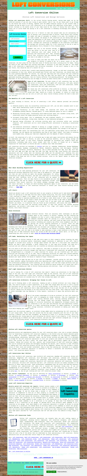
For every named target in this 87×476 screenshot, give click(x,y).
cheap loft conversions (46, 426)
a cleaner (73, 373)
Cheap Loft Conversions (50, 445)
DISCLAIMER (75, 8)
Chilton (39, 146)
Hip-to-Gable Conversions (60, 447)
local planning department (19, 73)
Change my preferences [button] (62, 471)
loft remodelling (72, 423)
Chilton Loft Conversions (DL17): (19, 20)
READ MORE (19, 187)
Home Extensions (14, 445)
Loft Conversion (39, 440)
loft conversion (36, 25)
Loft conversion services (52, 362)
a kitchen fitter (38, 380)
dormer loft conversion (70, 421)
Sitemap (10, 462)
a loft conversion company (52, 407)
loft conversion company (22, 75)
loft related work (64, 431)
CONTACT (69, 8)
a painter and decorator (34, 377)
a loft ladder (31, 196)
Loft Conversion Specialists (69, 445)
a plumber (55, 378)
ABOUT (65, 8)
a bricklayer (61, 375)
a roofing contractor (22, 375)
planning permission (46, 70)
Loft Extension (25, 445)
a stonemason (56, 380)
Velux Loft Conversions (67, 442)
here (15, 371)
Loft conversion (14, 146)
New (23, 462)
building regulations (44, 184)
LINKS (60, 8)
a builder (39, 378)
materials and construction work (38, 53)
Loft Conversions (18, 437)
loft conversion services (50, 434)
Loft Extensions (62, 440)
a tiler (24, 378)
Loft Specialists (43, 439)
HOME (57, 8)
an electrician (55, 377)
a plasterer (43, 375)
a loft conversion (18, 66)
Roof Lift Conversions (31, 437)
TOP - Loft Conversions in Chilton (19, 451)
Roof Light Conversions (24, 440)
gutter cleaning (19, 380)
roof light (28, 273)
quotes (34, 332)
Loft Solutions (50, 440)
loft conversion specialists (34, 418)
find (13, 356)
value (52, 59)
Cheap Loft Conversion (58, 439)
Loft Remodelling (14, 439)
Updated (27, 462)
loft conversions (43, 89)
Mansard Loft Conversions (51, 442)
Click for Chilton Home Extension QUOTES (47, 233)
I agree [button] (48, 471)
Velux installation (55, 373)
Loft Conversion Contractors (33, 442)
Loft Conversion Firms (29, 439)
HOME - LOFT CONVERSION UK (43, 457)
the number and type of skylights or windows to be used (46, 36)
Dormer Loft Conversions (42, 444)
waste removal (71, 378)
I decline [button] (53, 471)
